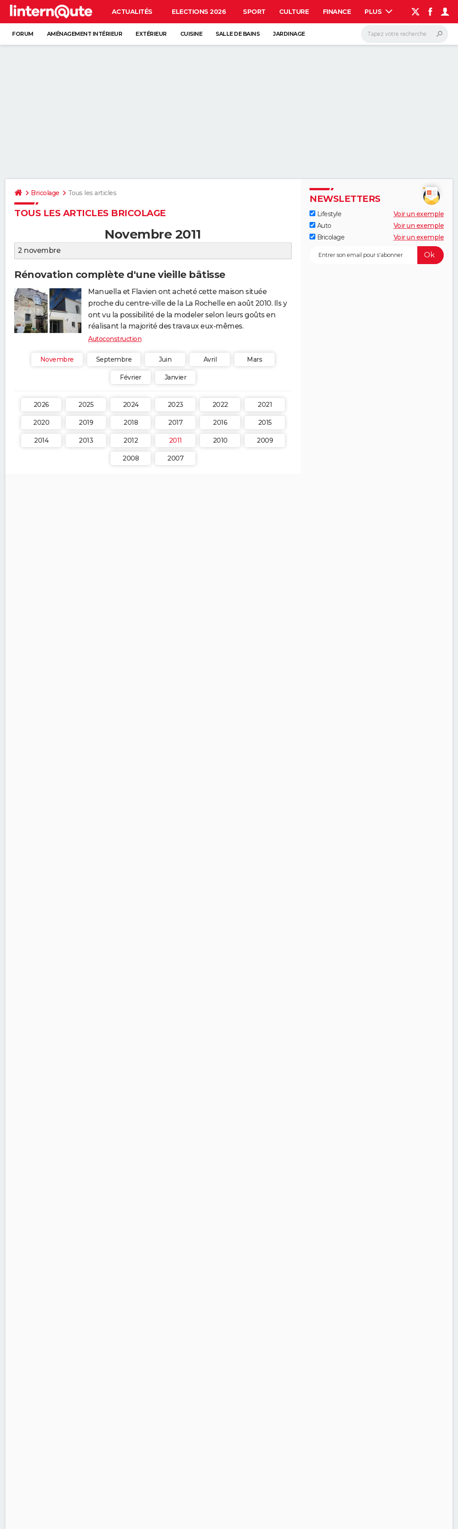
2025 (85, 405)
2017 (175, 423)
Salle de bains (237, 33)
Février (130, 377)
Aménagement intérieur (85, 33)
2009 (265, 440)
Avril (210, 359)
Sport (254, 12)
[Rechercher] (404, 34)
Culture (294, 12)
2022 (220, 405)
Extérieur (151, 33)
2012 (130, 440)
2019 (86, 423)
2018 (130, 423)
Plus (378, 12)
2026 (41, 405)
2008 (131, 458)
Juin (165, 359)
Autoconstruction (114, 339)
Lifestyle (325, 214)
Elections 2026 (199, 12)
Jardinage (289, 33)
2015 (265, 423)
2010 (220, 440)
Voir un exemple (419, 214)
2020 (41, 423)
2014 (41, 440)
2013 (86, 440)
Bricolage (45, 193)
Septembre (114, 359)
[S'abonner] (377, 255)
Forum (23, 33)
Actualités (132, 12)
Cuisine (191, 33)
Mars (254, 359)
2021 (265, 405)
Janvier (176, 377)
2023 (175, 405)
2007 (175, 458)
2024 (131, 405)
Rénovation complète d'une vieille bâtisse (119, 275)
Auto (320, 226)
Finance (337, 12)
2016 (220, 423)
